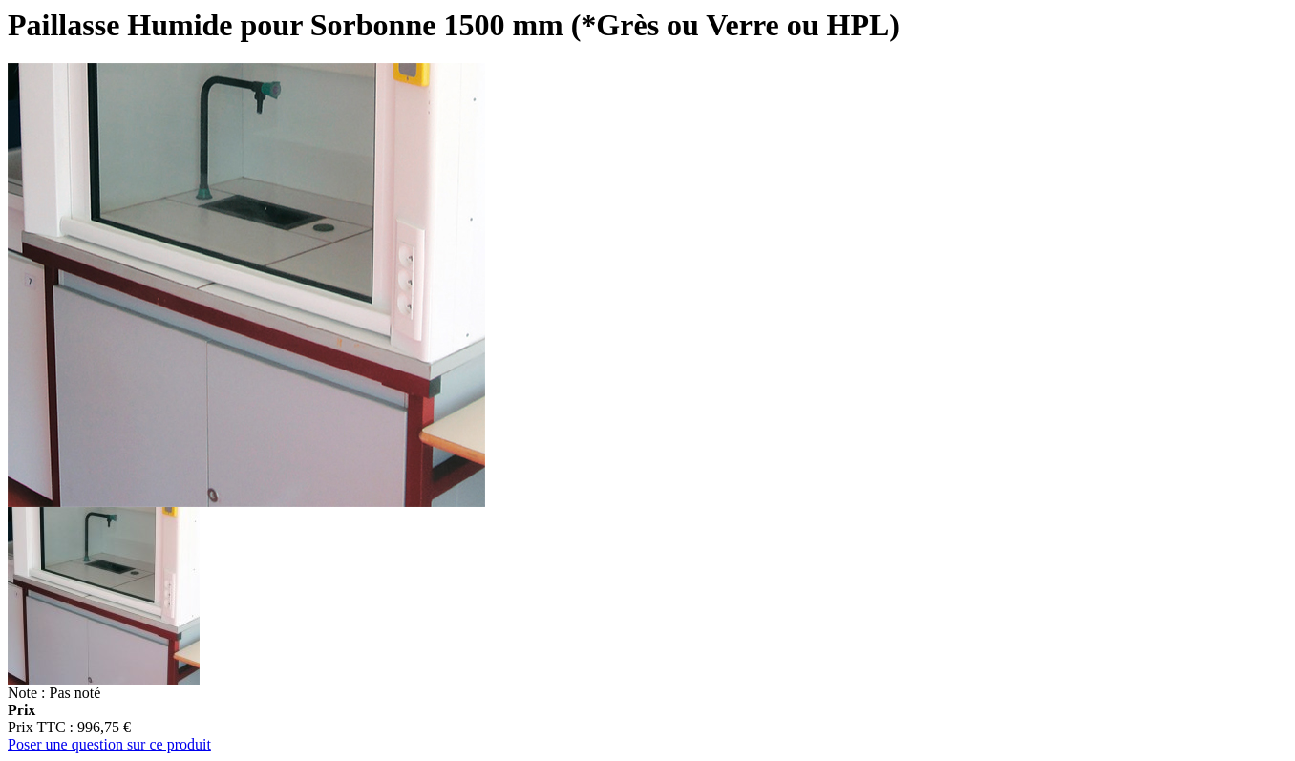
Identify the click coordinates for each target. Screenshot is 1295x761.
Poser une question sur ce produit (109, 744)
